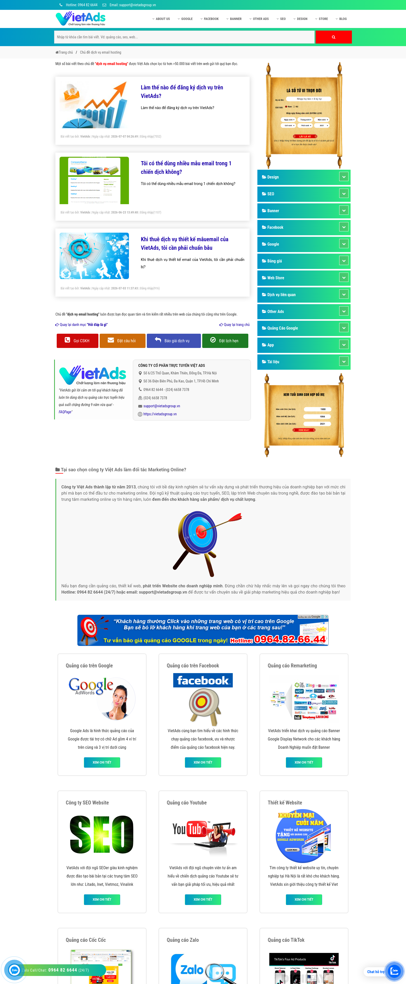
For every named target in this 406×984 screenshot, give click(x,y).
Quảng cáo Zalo (183, 940)
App (268, 345)
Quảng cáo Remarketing (292, 665)
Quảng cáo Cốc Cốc (86, 940)
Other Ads (259, 19)
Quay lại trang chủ (235, 325)
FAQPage (65, 412)
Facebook (209, 19)
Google (185, 19)
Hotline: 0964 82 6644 (77, 5)
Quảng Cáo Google (280, 328)
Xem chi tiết (102, 762)
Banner (234, 19)
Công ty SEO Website (87, 803)
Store (321, 19)
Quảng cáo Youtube (187, 803)
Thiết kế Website (285, 803)
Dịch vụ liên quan (279, 294)
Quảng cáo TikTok (286, 940)
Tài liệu (270, 361)
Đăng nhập (146, 136)
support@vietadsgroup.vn (161, 406)
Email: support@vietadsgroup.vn (129, 5)
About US (161, 19)
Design (300, 19)
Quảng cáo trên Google (89, 665)
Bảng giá (272, 261)
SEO (281, 19)
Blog (341, 19)
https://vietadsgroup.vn (160, 414)
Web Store (273, 277)
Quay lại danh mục (81, 325)
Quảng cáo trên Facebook (193, 665)
